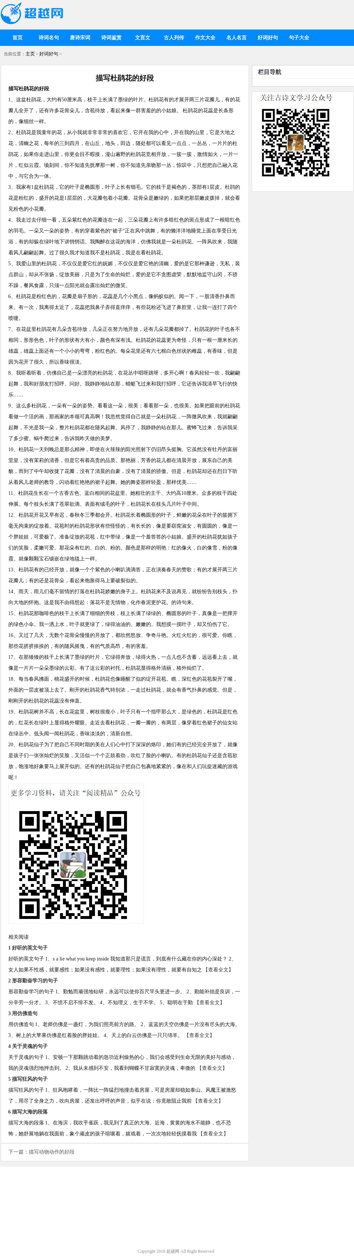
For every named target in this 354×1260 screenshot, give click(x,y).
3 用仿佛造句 (23, 1013)
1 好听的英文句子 (28, 948)
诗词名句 (49, 37)
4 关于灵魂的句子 (28, 1046)
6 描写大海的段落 (28, 1112)
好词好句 (268, 37)
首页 (17, 37)
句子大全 (299, 37)
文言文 (142, 37)
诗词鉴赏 (111, 37)
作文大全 (205, 37)
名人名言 (236, 37)
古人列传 (174, 37)
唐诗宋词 (80, 37)
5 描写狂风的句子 (28, 1079)
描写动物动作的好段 (52, 1152)
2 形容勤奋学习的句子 (33, 980)
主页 (30, 53)
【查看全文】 (218, 970)
